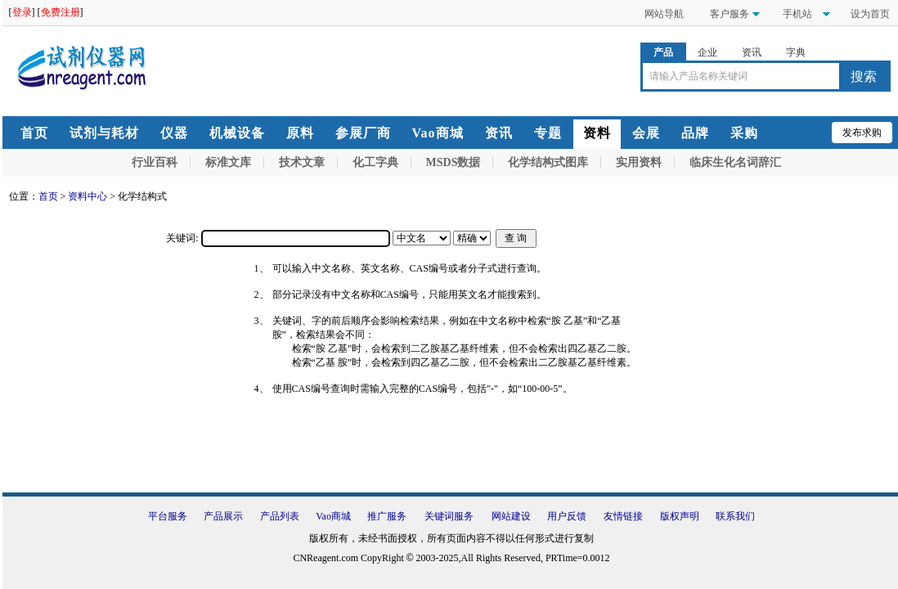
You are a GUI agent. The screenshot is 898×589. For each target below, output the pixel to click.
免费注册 (60, 12)
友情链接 (623, 516)
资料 (597, 133)
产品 (663, 52)
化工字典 (375, 162)
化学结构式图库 (548, 162)
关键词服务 (449, 516)
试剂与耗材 (104, 133)
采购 (744, 133)
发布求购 (862, 132)
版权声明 (679, 516)
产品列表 (279, 516)
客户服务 (729, 14)
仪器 (174, 133)
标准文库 (228, 162)
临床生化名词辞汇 (735, 162)
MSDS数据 (453, 162)
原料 (300, 133)
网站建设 (511, 516)
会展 (646, 133)
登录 (22, 12)
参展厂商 (363, 133)
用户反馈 (566, 516)
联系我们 (735, 516)
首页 (34, 133)
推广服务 (386, 516)
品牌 (695, 133)
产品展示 (223, 516)
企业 (707, 52)
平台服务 (167, 516)
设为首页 (870, 14)
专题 (548, 133)
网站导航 (664, 14)
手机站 (796, 14)
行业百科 (154, 162)
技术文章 (302, 162)
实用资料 (639, 162)
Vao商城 (438, 133)
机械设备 (237, 133)
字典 (796, 52)
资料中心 (87, 196)
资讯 (751, 52)
